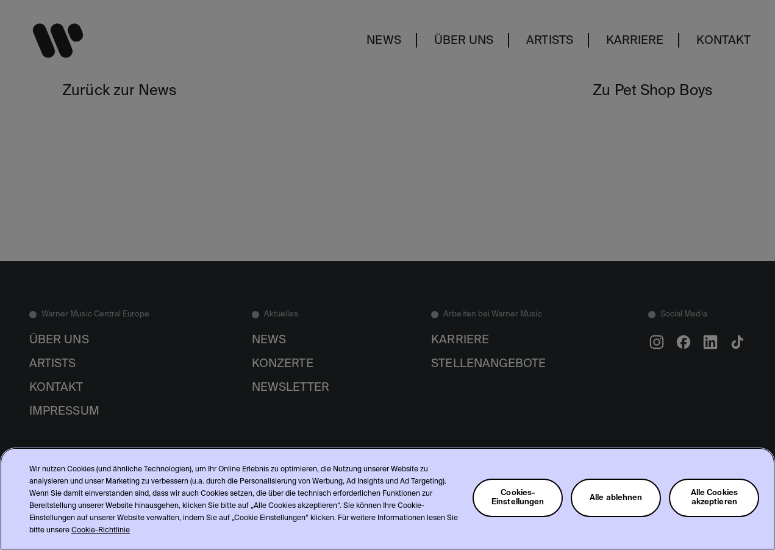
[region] (387, 499)
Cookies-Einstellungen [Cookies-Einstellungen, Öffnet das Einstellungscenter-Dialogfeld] (518, 497)
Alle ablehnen (616, 498)
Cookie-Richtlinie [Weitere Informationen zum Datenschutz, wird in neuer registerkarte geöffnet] (100, 530)
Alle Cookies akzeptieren (714, 497)
